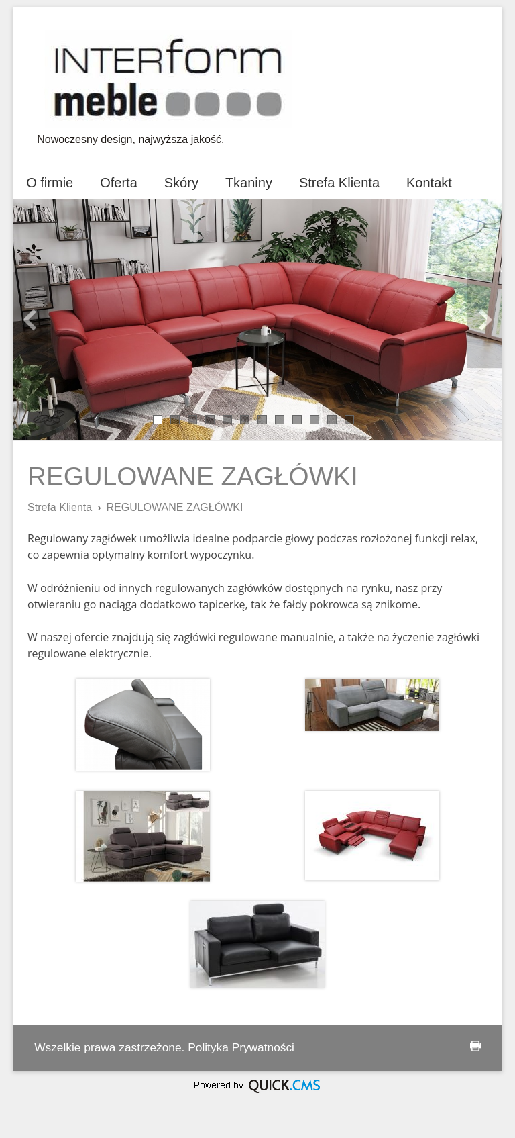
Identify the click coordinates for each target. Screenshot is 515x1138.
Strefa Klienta (339, 182)
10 (315, 419)
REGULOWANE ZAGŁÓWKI (174, 507)
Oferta (118, 182)
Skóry (181, 182)
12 (350, 419)
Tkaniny (248, 182)
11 (332, 419)
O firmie (49, 182)
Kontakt (429, 182)
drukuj (475, 1046)
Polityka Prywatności (241, 1047)
